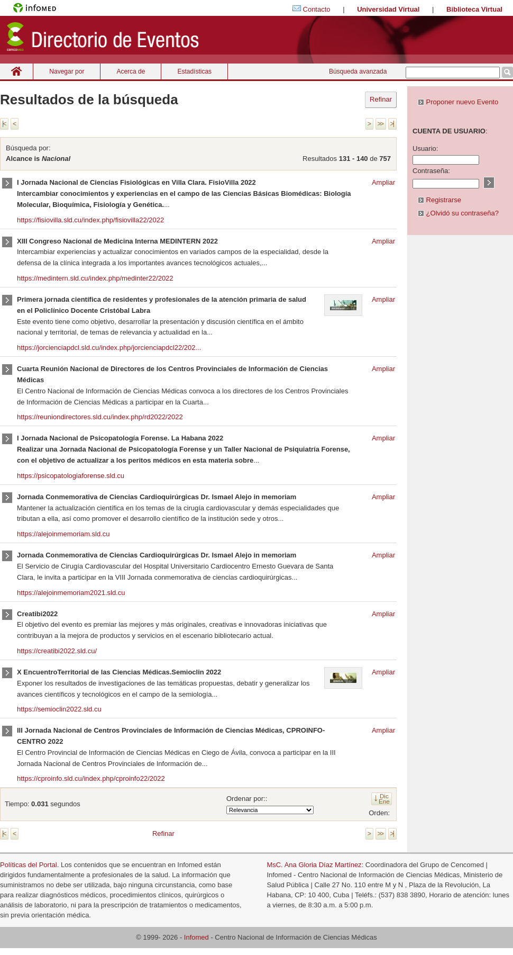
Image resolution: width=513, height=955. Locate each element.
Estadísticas (194, 71)
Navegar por (66, 71)
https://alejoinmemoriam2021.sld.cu (71, 593)
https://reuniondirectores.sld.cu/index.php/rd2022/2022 (100, 417)
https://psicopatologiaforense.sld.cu (70, 476)
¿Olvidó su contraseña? (458, 213)
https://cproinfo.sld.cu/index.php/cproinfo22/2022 (91, 778)
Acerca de (130, 71)
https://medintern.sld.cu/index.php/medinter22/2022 (95, 278)
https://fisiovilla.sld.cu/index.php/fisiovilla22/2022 (90, 220)
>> (380, 124)
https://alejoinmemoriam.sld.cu (63, 534)
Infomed (196, 937)
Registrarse (439, 200)
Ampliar (383, 182)
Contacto (317, 9)
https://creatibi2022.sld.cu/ (57, 651)
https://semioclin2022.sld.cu (59, 709)
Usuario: (425, 148)
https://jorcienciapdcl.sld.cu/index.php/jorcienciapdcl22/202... (109, 348)
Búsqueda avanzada (358, 71)
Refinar (381, 99)
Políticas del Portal (28, 865)
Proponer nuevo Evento (458, 102)
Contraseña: (431, 171)
